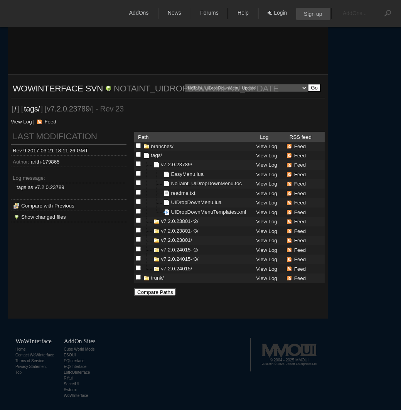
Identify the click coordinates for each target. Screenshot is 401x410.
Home (20, 349)
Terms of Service (29, 361)
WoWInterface (76, 395)
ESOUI (70, 355)
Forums (209, 13)
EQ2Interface (75, 366)
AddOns (139, 13)
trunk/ (157, 278)
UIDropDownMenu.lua (196, 202)
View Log (21, 122)
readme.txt (183, 193)
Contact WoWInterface (34, 355)
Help (243, 13)
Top (18, 372)
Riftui (68, 378)
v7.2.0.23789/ (176, 164)
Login (277, 13)
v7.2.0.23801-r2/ (179, 221)
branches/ (162, 146)
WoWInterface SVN (58, 88)
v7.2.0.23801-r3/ (179, 231)
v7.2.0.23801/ (176, 240)
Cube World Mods (79, 349)
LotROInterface (77, 372)
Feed (50, 122)
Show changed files (43, 217)
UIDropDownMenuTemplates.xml (208, 212)
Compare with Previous (47, 206)
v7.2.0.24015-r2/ (179, 250)
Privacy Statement (31, 366)
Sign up (313, 14)
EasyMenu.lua (187, 174)
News (174, 13)
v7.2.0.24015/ (176, 269)
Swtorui (70, 390)
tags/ (32, 109)
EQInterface (74, 361)
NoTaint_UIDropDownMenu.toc (206, 183)
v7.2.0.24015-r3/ (179, 259)
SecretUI (71, 384)
